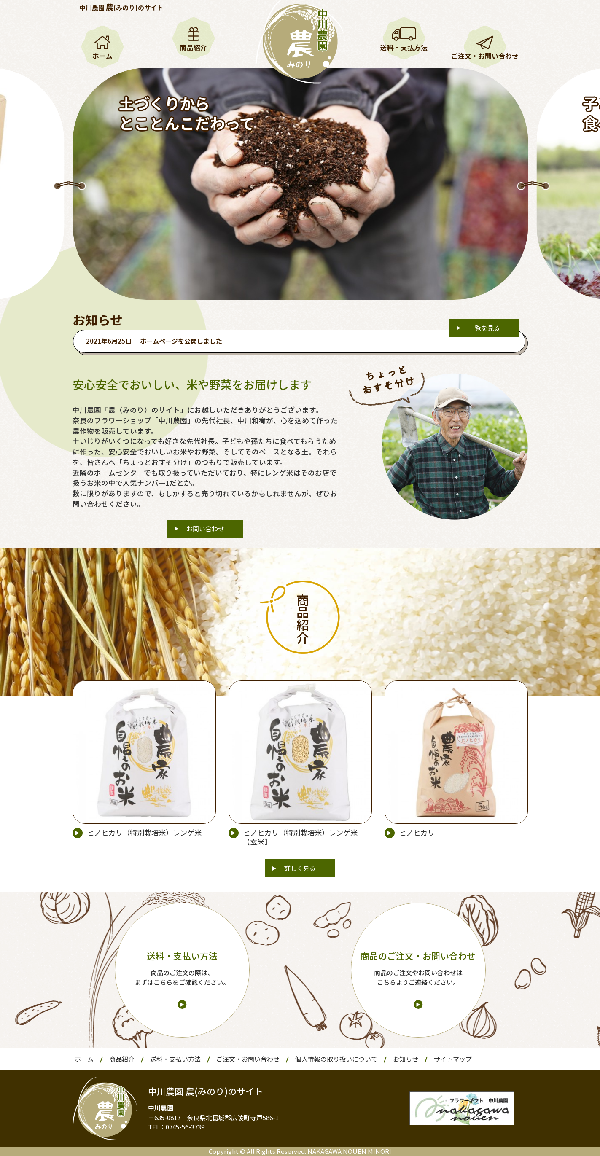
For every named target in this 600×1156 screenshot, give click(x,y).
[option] (300, 184)
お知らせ (405, 1058)
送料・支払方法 (404, 47)
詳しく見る (300, 867)
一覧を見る (484, 327)
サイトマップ (453, 1058)
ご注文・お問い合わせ (485, 56)
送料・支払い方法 (175, 1058)
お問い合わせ (205, 528)
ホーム (102, 56)
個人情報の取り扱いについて (336, 1058)
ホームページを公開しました (181, 340)
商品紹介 (193, 47)
